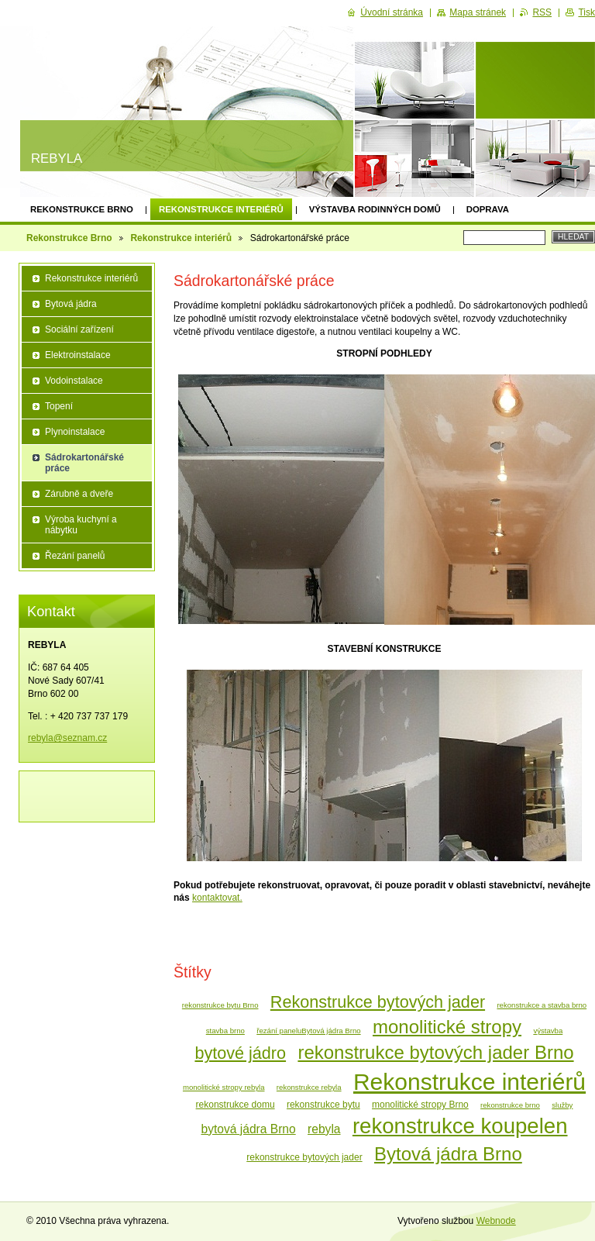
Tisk (586, 12)
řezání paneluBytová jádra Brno (308, 1030)
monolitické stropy (447, 1026)
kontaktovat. (217, 897)
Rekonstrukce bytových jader (377, 1002)
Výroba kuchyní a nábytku (81, 525)
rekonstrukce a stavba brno (541, 1005)
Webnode (496, 1220)
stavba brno (225, 1030)
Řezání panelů (75, 555)
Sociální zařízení (79, 329)
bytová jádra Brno (248, 1129)
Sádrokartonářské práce (84, 463)
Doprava (487, 209)
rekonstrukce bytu (323, 1104)
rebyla (324, 1129)
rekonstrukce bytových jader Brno (435, 1052)
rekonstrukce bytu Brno (220, 1005)
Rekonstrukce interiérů (221, 209)
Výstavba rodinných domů (375, 209)
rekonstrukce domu (235, 1104)
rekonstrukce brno (510, 1105)
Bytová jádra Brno (448, 1153)
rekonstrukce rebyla (309, 1087)
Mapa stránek (477, 12)
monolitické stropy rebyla (224, 1087)
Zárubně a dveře (79, 493)
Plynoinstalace (75, 431)
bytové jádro (240, 1053)
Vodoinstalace (74, 380)
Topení (59, 406)
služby (562, 1105)
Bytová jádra (71, 303)
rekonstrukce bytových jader (304, 1157)
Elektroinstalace (78, 355)
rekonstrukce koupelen (460, 1126)
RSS (542, 12)
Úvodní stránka (391, 12)
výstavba (547, 1030)
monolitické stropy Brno (420, 1104)
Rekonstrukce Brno (81, 209)
